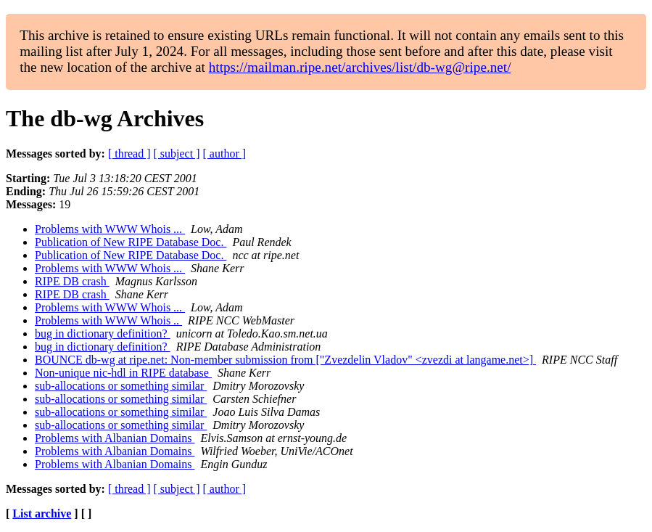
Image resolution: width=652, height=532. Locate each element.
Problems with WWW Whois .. (108, 320)
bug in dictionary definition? (102, 333)
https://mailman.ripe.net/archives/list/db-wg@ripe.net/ (360, 67)
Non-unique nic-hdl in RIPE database (123, 373)
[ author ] (225, 153)
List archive (41, 513)
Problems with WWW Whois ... (110, 229)
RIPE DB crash (72, 281)
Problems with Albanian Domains (114, 438)
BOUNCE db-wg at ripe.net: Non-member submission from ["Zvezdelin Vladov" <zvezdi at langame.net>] (285, 359)
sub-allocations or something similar (121, 386)
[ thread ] (129, 153)
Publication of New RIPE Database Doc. (130, 242)
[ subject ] (177, 153)
